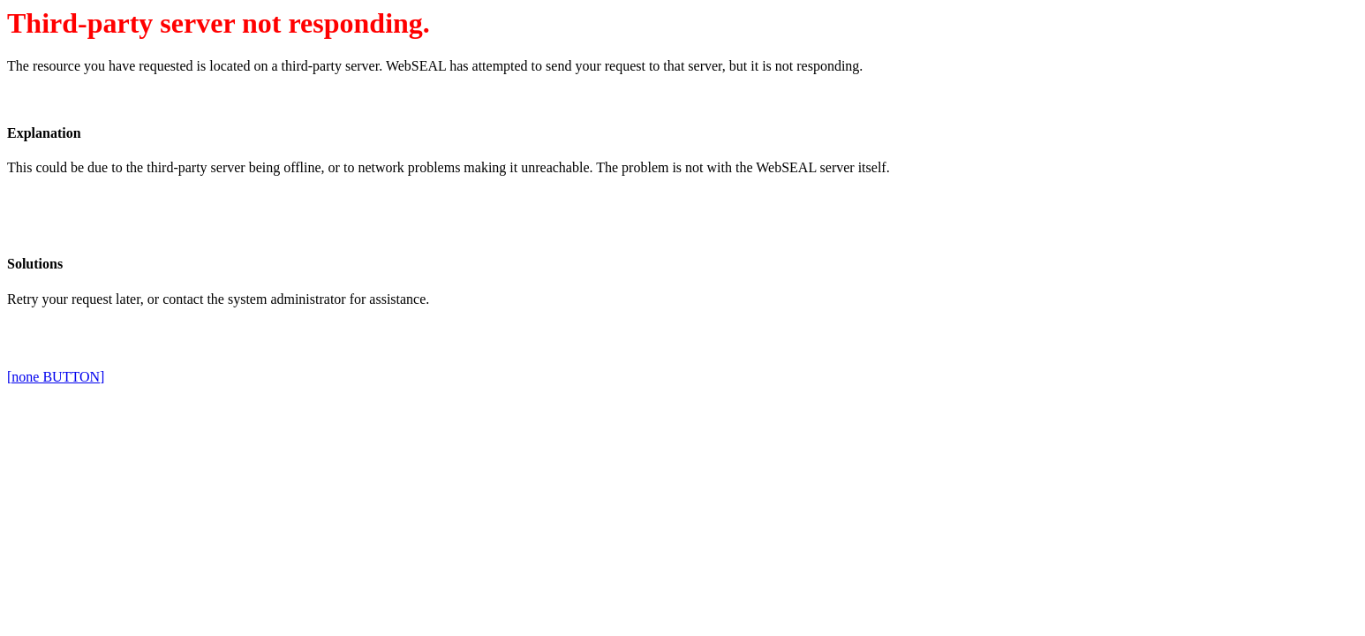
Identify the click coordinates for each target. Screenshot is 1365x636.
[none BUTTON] (55, 376)
